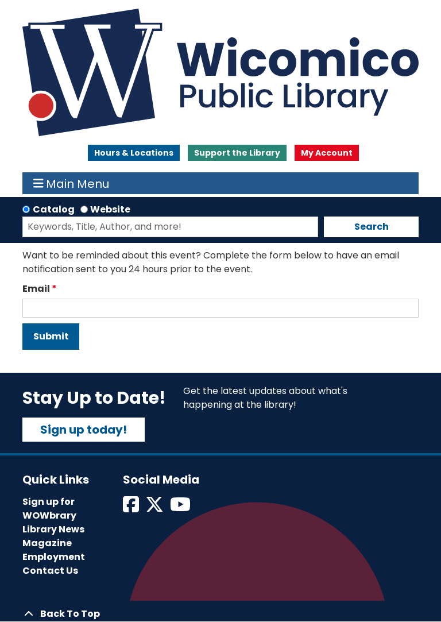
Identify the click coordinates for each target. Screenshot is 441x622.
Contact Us (50, 570)
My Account (327, 153)
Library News (53, 529)
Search (371, 226)
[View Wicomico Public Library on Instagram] (181, 508)
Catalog (54, 209)
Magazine (47, 543)
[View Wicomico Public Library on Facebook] (132, 508)
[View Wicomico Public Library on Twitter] (155, 508)
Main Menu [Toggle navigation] (71, 183)
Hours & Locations (133, 153)
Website (110, 209)
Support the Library (237, 153)
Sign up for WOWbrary (49, 508)
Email (36, 288)
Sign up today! (83, 430)
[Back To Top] (220, 613)
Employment (53, 556)
